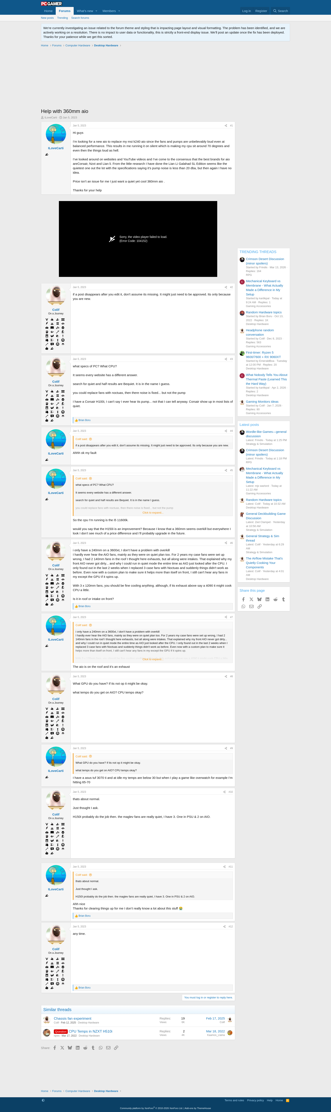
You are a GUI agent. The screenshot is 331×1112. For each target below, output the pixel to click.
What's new (85, 11)
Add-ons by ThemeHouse (198, 1108)
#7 (231, 617)
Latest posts (249, 425)
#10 (231, 791)
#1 (231, 125)
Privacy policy (255, 1100)
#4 (231, 430)
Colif (56, 1022)
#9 (231, 748)
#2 (231, 287)
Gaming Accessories (258, 306)
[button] (96, 11)
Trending (62, 17)
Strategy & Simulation (259, 443)
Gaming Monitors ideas (262, 401)
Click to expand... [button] (153, 512)
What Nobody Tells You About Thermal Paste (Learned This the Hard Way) (267, 379)
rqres (57, 1035)
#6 (231, 543)
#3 (231, 359)
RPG (249, 274)
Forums (65, 11)
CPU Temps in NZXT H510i (90, 1031)
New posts (47, 17)
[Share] (226, 125)
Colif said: (82, 439)
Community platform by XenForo (151, 1108)
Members (109, 11)
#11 (231, 866)
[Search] (280, 11)
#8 (231, 676)
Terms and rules (234, 1100)
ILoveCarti (51, 117)
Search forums (80, 17)
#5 (231, 470)
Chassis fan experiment (72, 1019)
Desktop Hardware (88, 1022)
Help (270, 1100)
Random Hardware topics (264, 312)
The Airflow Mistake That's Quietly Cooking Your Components (264, 563)
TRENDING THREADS (258, 252)
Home (48, 11)
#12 (231, 926)
